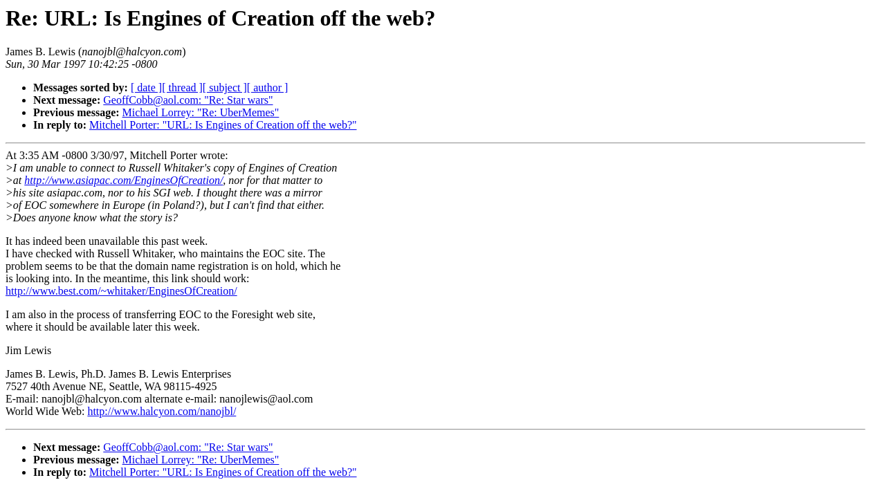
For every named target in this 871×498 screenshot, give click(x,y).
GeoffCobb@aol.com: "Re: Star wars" (188, 100)
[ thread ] (182, 87)
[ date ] (146, 87)
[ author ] (267, 87)
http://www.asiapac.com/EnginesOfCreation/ (123, 180)
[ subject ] (225, 87)
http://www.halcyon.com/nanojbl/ (161, 411)
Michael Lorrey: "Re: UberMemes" (200, 112)
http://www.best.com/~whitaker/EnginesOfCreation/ (121, 291)
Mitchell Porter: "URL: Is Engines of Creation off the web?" (222, 125)
